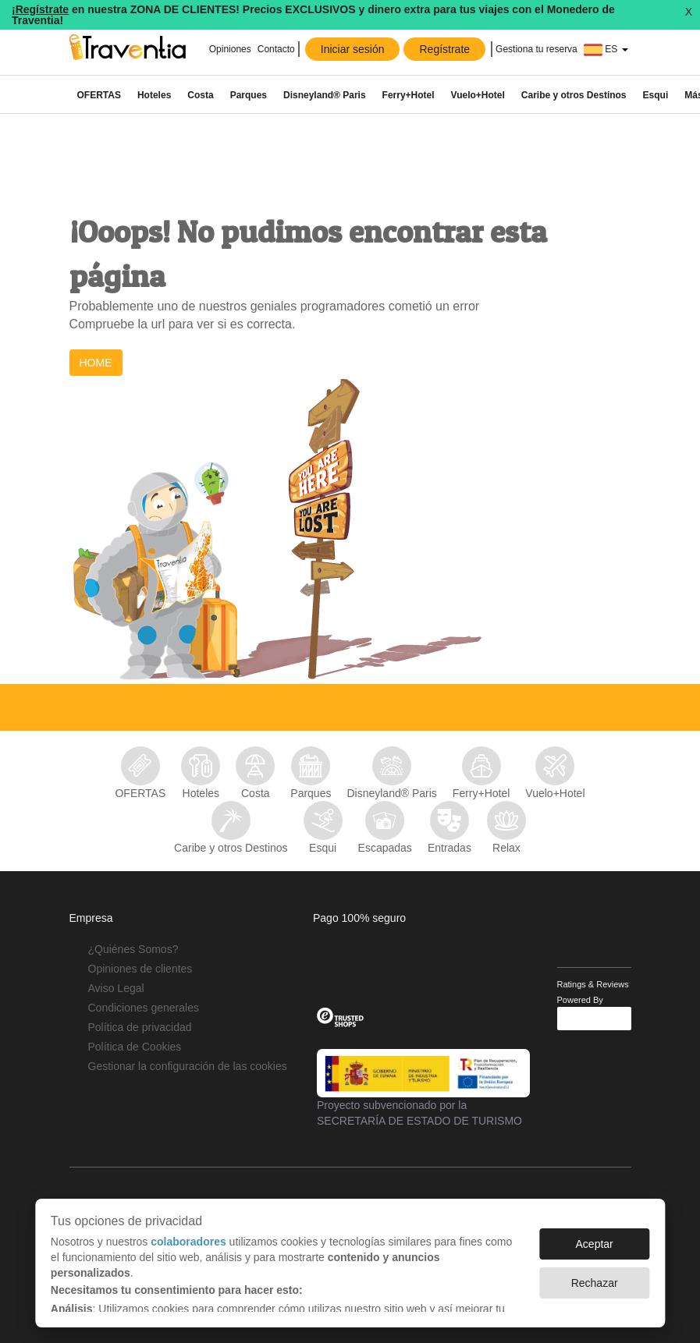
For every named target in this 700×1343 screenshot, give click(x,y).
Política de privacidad (140, 1027)
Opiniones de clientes (140, 968)
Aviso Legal (116, 988)
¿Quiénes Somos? (133, 949)
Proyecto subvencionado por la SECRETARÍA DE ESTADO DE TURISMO (423, 1088)
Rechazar (594, 1283)
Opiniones (228, 49)
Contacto (276, 49)
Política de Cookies (135, 1046)
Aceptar (594, 1244)
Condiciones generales (143, 1007)
